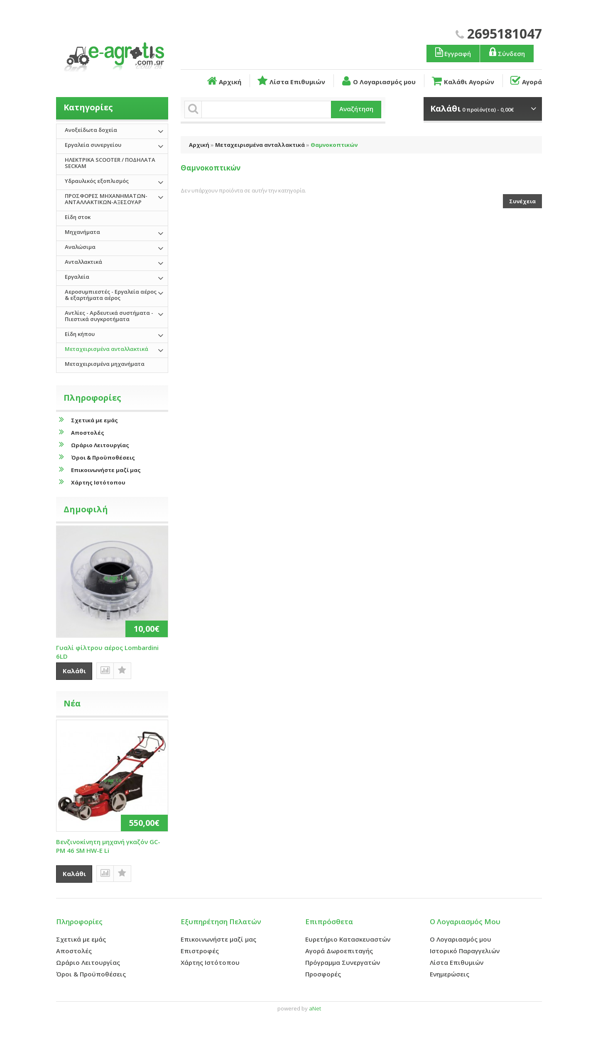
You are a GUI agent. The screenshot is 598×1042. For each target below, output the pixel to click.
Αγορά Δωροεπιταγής (339, 951)
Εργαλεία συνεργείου (93, 145)
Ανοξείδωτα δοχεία (91, 130)
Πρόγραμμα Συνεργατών (342, 962)
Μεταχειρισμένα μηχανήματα (105, 364)
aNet (315, 1008)
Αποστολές (80, 432)
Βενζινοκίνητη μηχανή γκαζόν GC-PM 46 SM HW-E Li (108, 846)
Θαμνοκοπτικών (334, 145)
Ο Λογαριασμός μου (378, 80)
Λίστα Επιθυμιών (290, 80)
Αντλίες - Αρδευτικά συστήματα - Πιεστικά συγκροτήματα (109, 316)
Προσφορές (323, 974)
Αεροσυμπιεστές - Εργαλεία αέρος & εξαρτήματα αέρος (111, 295)
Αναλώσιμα (80, 247)
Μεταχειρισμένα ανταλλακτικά (260, 145)
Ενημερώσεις (449, 974)
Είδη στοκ (78, 217)
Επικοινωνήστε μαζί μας (98, 470)
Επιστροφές (200, 951)
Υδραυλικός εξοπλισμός (97, 181)
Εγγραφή (452, 52)
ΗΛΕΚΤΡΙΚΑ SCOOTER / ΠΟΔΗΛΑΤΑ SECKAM (110, 163)
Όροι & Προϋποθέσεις (95, 457)
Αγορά (525, 80)
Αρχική (224, 80)
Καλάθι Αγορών (462, 80)
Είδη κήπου (80, 334)
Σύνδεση (506, 52)
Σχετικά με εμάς (87, 420)
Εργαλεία (77, 276)
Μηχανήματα (82, 232)
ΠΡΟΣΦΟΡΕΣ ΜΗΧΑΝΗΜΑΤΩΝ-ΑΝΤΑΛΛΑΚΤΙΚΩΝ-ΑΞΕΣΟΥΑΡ (106, 199)
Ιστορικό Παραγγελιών (465, 951)
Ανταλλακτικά (83, 261)
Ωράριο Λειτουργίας (92, 445)
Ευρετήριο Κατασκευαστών (347, 939)
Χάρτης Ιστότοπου (90, 482)
